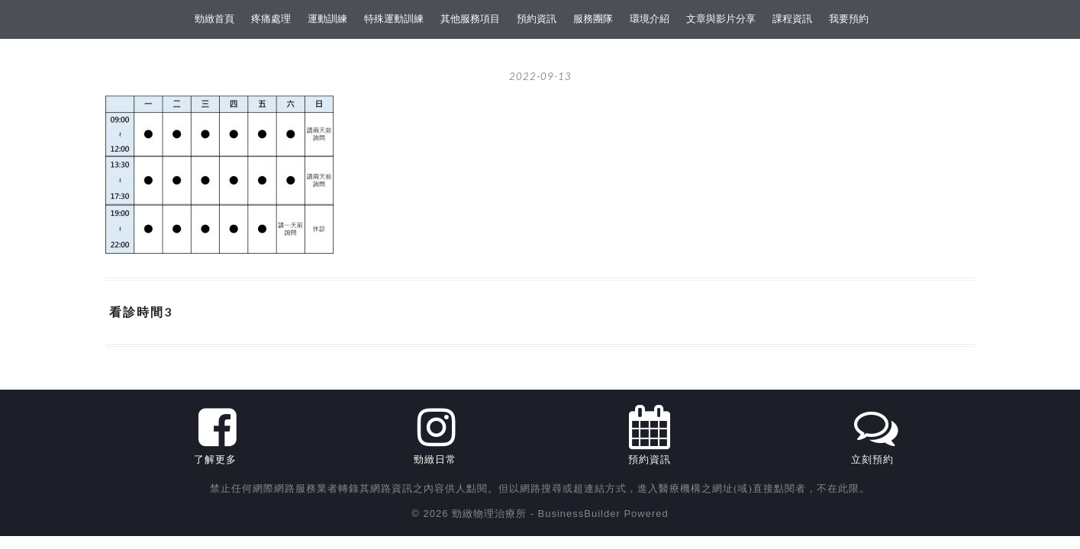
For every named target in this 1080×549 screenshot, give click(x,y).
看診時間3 (140, 311)
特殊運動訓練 (394, 18)
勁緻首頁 (214, 18)
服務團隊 (593, 18)
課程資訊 (792, 18)
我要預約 (849, 18)
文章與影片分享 (721, 18)
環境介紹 (649, 18)
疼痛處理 (271, 18)
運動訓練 (327, 18)
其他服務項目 (470, 18)
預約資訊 (536, 18)
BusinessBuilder (579, 513)
